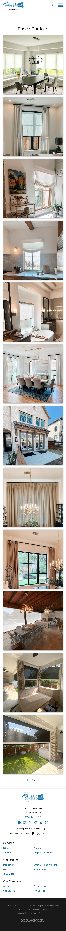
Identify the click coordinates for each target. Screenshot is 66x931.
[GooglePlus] (24, 822)
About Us (8, 886)
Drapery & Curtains (43, 852)
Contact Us (9, 874)
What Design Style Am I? (46, 864)
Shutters (7, 852)
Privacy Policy (41, 890)
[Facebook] (19, 822)
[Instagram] (46, 822)
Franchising (40, 886)
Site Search (9, 890)
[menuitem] (22, 913)
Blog (5, 869)
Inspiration (8, 864)
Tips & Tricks (40, 869)
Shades (37, 848)
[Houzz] (41, 822)
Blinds (6, 848)
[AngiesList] (35, 822)
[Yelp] (30, 822)
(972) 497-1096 (33, 816)
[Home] (13, 5)
